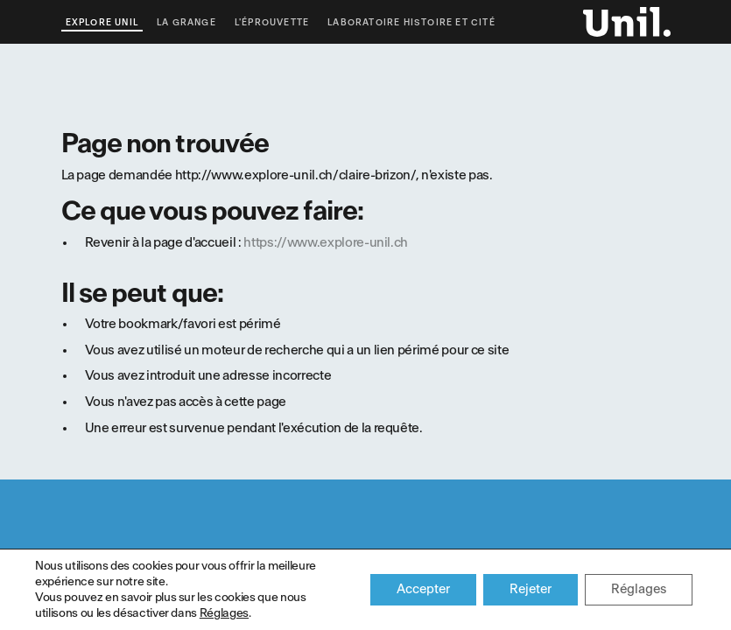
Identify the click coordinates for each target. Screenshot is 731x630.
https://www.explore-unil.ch (325, 242)
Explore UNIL (102, 23)
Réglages (224, 613)
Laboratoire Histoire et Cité (411, 23)
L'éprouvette (272, 23)
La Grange (186, 23)
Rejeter (531, 589)
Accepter (423, 589)
